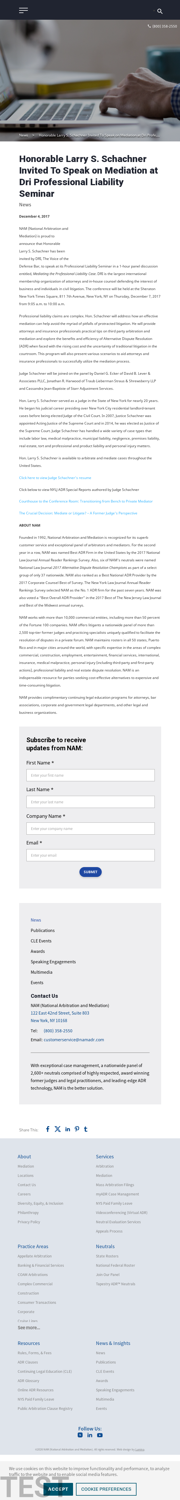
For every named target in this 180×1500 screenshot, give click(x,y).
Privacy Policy (29, 1267)
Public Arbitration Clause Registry (45, 1453)
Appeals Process (109, 1276)
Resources (29, 1388)
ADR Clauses (28, 1407)
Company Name (46, 861)
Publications (43, 975)
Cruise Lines (28, 1366)
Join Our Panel (107, 1319)
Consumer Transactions (37, 1347)
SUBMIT (90, 917)
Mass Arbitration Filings (115, 1230)
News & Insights (113, 1388)
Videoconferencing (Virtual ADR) (122, 1257)
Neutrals (105, 1291)
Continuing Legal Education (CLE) (45, 1416)
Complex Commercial (35, 1329)
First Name (40, 808)
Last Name (40, 834)
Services (105, 1201)
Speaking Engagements (53, 1007)
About (24, 1201)
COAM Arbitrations (33, 1319)
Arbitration (105, 1211)
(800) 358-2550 (58, 1076)
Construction (28, 1338)
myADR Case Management (117, 1239)
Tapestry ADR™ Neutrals (115, 1329)
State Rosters (107, 1301)
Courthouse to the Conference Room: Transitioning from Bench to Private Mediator (86, 546)
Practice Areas (33, 1291)
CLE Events (41, 986)
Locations (26, 1220)
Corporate (26, 1356)
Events (37, 1028)
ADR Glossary (28, 1425)
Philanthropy (28, 1257)
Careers (24, 1239)
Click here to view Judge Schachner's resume (55, 522)
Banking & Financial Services (41, 1310)
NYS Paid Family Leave (114, 1248)
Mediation (26, 1211)
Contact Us (27, 1230)
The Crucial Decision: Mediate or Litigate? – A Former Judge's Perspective (78, 558)
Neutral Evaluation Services (118, 1267)
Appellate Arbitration (35, 1301)
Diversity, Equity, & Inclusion (40, 1248)
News (23, 135)
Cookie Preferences (106, 1489)
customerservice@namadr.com (74, 1085)
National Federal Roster (115, 1310)
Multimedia (41, 1017)
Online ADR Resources (36, 1435)
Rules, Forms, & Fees (35, 1398)
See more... (29, 1373)
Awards (38, 996)
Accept (58, 1489)
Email (34, 888)
